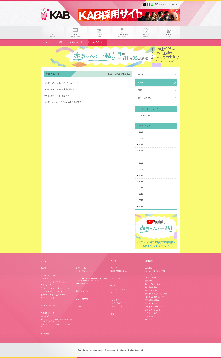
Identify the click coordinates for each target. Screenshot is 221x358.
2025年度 (79, 306)
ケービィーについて (118, 289)
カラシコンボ (46, 285)
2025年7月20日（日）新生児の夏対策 (59, 89)
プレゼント (114, 292)
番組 (75, 32)
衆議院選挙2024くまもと (119, 271)
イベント (145, 32)
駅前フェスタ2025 (82, 291)
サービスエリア (151, 274)
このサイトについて (152, 310)
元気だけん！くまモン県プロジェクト (55, 288)
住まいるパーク (116, 300)
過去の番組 (45, 334)
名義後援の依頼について (154, 297)
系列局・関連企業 (152, 278)
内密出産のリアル (47, 313)
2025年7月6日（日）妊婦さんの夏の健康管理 (62, 102)
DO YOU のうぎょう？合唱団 (52, 291)
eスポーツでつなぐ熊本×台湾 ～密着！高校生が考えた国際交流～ (56, 320)
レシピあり (142, 115)
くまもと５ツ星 (116, 306)
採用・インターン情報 (153, 284)
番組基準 (148, 281)
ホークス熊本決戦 (82, 284)
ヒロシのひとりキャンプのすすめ (53, 282)
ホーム (52, 32)
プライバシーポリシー (153, 307)
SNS (168, 32)
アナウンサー (122, 32)
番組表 (174, 4)
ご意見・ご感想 (151, 313)
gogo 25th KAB (58, 14)
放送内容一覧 (97, 42)
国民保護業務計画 (152, 300)
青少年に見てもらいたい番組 (156, 294)
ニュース (99, 32)
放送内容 (141, 82)
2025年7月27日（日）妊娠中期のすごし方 (61, 83)
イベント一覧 (81, 268)
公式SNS (113, 314)
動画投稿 (141, 90)
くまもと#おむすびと (118, 303)
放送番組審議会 (151, 287)
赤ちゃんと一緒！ (77, 42)
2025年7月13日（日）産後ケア (56, 96)
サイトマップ (150, 320)
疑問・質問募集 (144, 98)
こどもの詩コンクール (84, 271)
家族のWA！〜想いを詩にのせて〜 (54, 295)
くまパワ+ (44, 279)
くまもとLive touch (48, 275)
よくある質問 (150, 316)
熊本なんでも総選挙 (48, 305)
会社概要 (162, 4)
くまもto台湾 (115, 279)
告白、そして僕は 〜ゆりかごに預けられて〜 (56, 325)
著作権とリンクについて (154, 303)
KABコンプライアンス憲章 (155, 271)
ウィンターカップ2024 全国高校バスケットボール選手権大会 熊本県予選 (91, 279)
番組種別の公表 (151, 291)
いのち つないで (47, 316)
